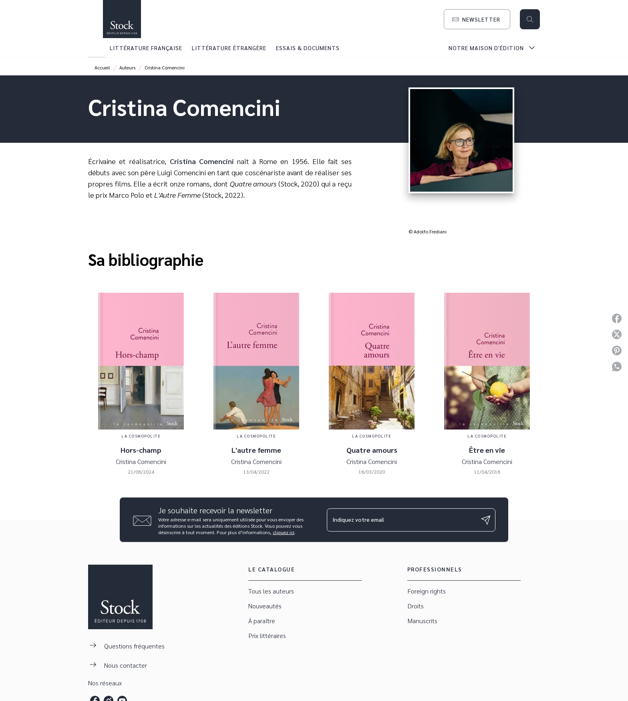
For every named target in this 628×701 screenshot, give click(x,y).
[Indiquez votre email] (401, 519)
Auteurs (127, 67)
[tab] (96, 47)
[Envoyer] (485, 519)
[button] (477, 19)
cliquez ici (283, 532)
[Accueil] (121, 19)
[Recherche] (530, 19)
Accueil (102, 67)
